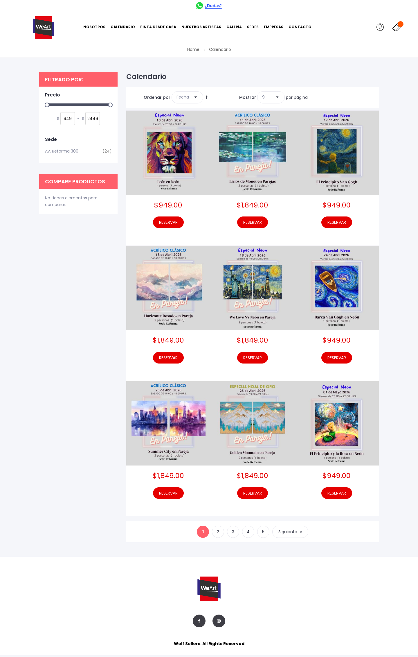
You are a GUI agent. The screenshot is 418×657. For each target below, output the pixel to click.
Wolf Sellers (187, 645)
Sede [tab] (51, 141)
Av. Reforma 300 (78, 152)
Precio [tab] (52, 96)
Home (194, 51)
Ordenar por (157, 99)
